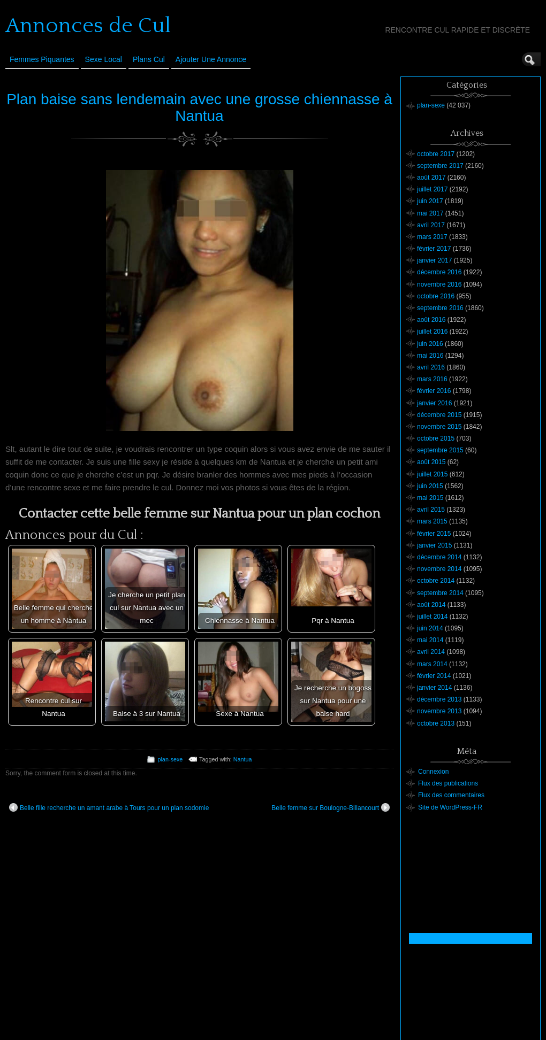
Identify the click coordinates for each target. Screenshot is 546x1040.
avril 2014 (431, 652)
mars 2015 (432, 521)
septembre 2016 (440, 308)
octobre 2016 (435, 296)
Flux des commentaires (451, 795)
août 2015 (431, 462)
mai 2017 (430, 213)
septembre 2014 (440, 593)
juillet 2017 (432, 189)
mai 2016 (430, 355)
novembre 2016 (439, 284)
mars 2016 (432, 379)
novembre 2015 (439, 426)
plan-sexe (170, 759)
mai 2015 (430, 498)
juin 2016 (430, 344)
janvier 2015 (434, 545)
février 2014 (434, 676)
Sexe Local (103, 59)
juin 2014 (430, 628)
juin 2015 (430, 486)
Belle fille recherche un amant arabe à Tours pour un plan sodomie (109, 807)
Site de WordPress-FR (450, 807)
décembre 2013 (439, 699)
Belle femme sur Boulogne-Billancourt (330, 807)
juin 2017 (430, 201)
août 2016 (431, 319)
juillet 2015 (432, 474)
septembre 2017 (440, 166)
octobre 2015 (435, 438)
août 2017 (431, 177)
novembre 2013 (439, 711)
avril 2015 (431, 509)
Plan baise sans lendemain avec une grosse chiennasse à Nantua (199, 107)
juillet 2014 (432, 616)
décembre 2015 (439, 415)
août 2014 (431, 604)
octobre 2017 (435, 154)
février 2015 (434, 533)
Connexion (433, 771)
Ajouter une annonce (211, 59)
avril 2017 (431, 225)
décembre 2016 (439, 272)
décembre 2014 (439, 557)
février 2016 (434, 391)
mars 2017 (432, 237)
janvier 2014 (434, 687)
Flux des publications (448, 783)
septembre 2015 (440, 450)
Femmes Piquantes (42, 59)
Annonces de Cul (88, 25)
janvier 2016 (434, 403)
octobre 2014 (435, 580)
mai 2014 (430, 640)
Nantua (242, 759)
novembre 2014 (439, 569)
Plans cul (149, 59)
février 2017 (434, 248)
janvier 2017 (434, 260)
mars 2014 (432, 664)
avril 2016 (431, 367)
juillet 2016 (432, 331)
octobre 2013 (435, 723)
